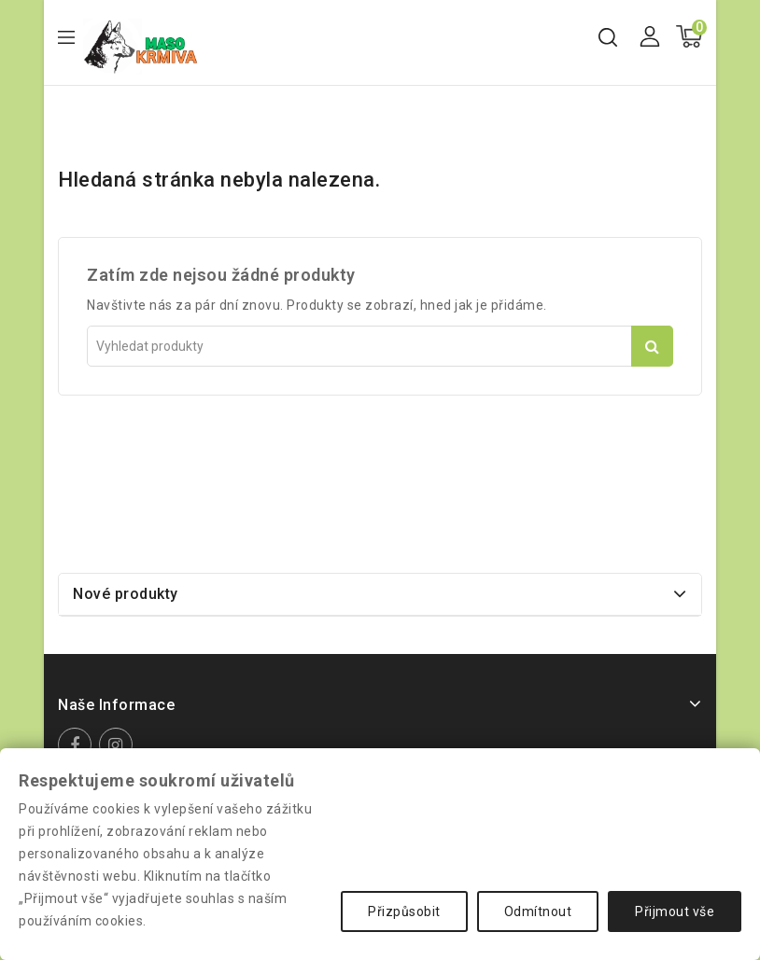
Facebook (76, 744)
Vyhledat (652, 346)
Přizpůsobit (404, 911)
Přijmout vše (674, 911)
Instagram (118, 744)
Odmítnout (538, 911)
